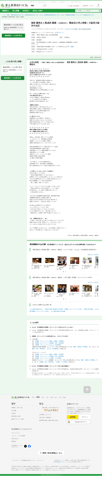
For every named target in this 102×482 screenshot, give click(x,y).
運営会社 (14, 441)
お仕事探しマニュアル (45, 414)
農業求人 (36, 470)
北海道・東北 (53, 397)
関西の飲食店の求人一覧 (17, 15)
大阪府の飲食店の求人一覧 (31, 15)
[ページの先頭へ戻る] (87, 389)
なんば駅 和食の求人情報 (58, 311)
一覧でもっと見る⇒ (93, 254)
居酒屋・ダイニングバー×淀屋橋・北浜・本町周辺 (49, 343)
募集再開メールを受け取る (13, 35)
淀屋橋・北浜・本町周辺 (46, 362)
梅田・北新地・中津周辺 (80, 346)
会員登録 (72, 417)
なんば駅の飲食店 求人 (36, 309)
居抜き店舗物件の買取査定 (38, 468)
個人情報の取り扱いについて (28, 460)
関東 (33, 397)
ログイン (85, 417)
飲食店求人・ (72, 466)
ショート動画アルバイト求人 (53, 470)
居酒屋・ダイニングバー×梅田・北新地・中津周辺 (49, 341)
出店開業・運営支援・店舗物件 (33, 466)
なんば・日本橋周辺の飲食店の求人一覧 (49, 15)
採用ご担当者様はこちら (52, 453)
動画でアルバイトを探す (18, 419)
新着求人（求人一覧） (17, 407)
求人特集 (15, 11)
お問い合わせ (15, 438)
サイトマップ (40, 460)
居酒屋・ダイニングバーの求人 (73, 309)
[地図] (72, 46)
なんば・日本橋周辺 (52, 348)
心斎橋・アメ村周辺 (61, 362)
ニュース (14, 435)
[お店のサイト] (59, 32)
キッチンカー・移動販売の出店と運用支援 (63, 468)
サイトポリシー (16, 460)
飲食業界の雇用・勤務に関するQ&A (48, 420)
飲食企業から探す (16, 416)
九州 (47, 397)
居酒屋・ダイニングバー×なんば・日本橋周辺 (48, 345)
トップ (3, 15)
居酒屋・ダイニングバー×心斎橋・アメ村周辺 (48, 358)
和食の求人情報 (88, 309)
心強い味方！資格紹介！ (45, 417)
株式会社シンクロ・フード (62, 461)
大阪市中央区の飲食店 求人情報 (54, 309)
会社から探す (38, 11)
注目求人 (26, 11)
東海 (43, 397)
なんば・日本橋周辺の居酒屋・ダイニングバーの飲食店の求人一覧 (77, 15)
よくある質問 (21, 435)
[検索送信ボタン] (99, 11)
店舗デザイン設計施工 (54, 466)
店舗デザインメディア (23, 470)
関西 (8, 15)
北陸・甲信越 (62, 397)
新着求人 (5, 11)
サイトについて (16, 433)
